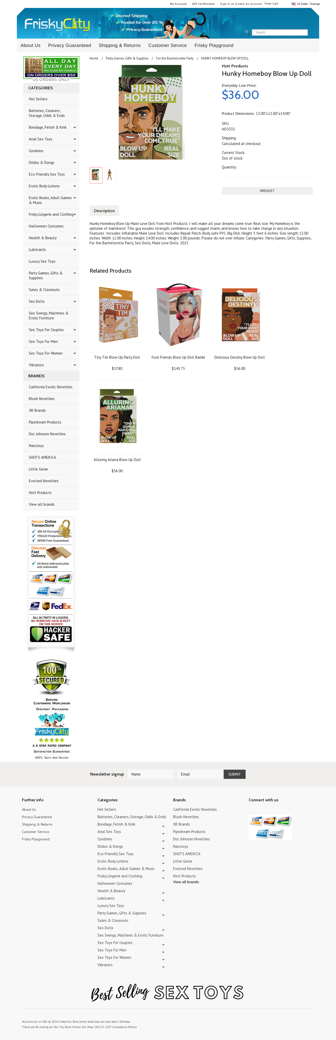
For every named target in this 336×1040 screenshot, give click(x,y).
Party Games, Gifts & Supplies (46, 275)
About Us (31, 45)
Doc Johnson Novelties (47, 433)
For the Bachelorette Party (175, 58)
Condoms (36, 150)
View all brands (42, 504)
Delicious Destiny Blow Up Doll (239, 356)
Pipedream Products (45, 422)
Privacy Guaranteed (69, 45)
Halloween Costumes (46, 226)
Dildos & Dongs (41, 162)
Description (104, 210)
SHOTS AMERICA (42, 457)
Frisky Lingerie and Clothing (51, 214)
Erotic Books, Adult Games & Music (50, 200)
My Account (178, 4)
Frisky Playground (214, 45)
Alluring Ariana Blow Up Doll (117, 459)
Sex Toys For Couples (46, 329)
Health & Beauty (43, 237)
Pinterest (270, 810)
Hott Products (40, 492)
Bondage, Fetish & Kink (48, 127)
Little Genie (38, 469)
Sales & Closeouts (44, 289)
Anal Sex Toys (40, 139)
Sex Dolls (37, 301)
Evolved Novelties (43, 480)
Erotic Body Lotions (44, 186)
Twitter (252, 810)
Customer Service (167, 45)
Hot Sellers (38, 98)
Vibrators (36, 364)
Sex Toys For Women (46, 353)
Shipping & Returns (120, 45)
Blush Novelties (42, 398)
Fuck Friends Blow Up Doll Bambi (178, 356)
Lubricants (37, 249)
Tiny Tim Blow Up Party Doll (117, 356)
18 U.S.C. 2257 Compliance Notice (113, 1027)
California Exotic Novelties (51, 386)
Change (314, 4)
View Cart (271, 3)
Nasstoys (36, 445)
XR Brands (37, 410)
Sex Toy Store (62, 1027)
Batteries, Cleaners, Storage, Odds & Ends (47, 113)
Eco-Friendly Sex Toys (47, 174)
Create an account (248, 4)
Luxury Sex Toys (42, 261)
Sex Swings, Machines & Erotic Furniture (48, 315)
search (312, 32)
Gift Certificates (203, 4)
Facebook (278, 810)
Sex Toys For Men (43, 341)
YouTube (261, 810)
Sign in (225, 4)
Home (94, 58)
